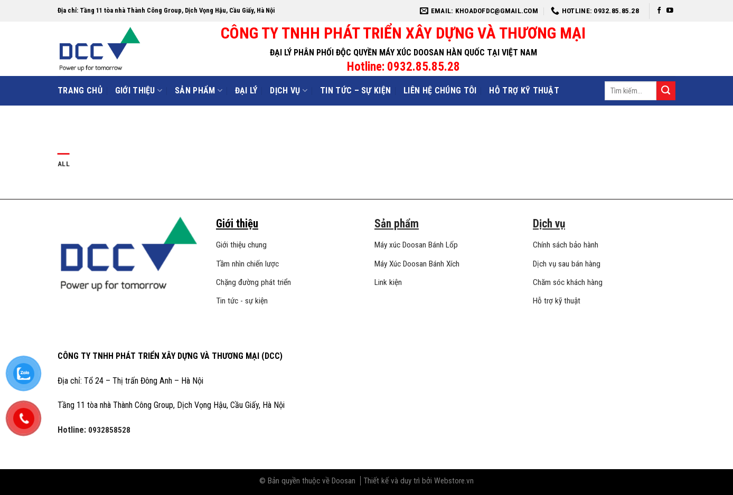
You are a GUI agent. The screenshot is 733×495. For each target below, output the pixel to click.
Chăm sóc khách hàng (568, 282)
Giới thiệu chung (241, 245)
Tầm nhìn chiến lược (247, 264)
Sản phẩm (198, 90)
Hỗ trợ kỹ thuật (524, 90)
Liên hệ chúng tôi (439, 90)
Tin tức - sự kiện (242, 301)
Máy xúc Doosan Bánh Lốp (416, 245)
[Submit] (665, 90)
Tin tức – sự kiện (355, 90)
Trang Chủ (80, 90)
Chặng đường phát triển (253, 282)
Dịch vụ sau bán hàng (566, 264)
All (64, 163)
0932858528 (109, 430)
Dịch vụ (288, 90)
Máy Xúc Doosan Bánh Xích (416, 264)
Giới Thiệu (139, 90)
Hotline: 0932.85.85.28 (403, 67)
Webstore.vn (454, 481)
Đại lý (246, 90)
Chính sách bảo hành (565, 245)
